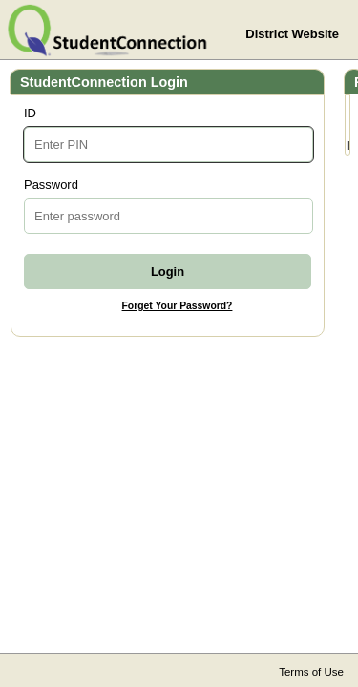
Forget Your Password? (177, 306)
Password (51, 184)
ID (30, 113)
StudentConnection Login (104, 82)
